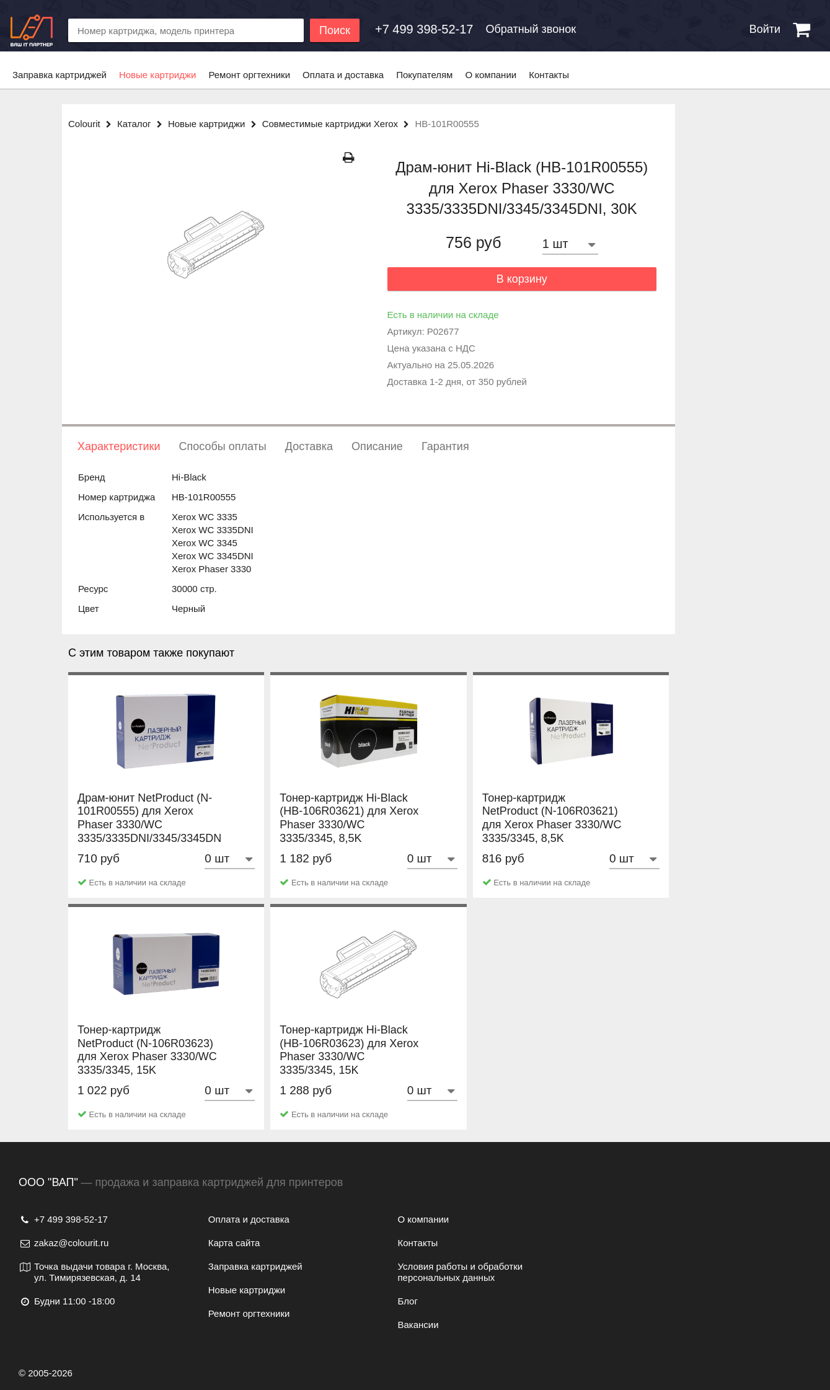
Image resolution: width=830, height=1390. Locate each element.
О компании (490, 74)
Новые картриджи (157, 74)
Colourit (92, 123)
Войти (764, 29)
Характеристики (118, 446)
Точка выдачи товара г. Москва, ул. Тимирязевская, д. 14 (94, 1272)
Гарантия (445, 446)
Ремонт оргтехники (249, 74)
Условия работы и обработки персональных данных (460, 1272)
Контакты (549, 74)
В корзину (522, 279)
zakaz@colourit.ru (63, 1242)
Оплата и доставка (343, 74)
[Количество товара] (570, 244)
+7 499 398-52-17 (63, 1219)
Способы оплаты (222, 446)
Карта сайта (234, 1242)
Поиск (334, 30)
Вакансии (418, 1324)
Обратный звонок (530, 29)
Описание (377, 446)
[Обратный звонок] (424, 29)
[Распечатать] (349, 158)
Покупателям (424, 74)
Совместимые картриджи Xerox (338, 123)
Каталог (142, 123)
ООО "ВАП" (48, 1182)
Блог (408, 1301)
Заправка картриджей (59, 74)
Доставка (309, 446)
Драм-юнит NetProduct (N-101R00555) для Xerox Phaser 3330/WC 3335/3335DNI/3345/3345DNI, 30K (152, 838)
